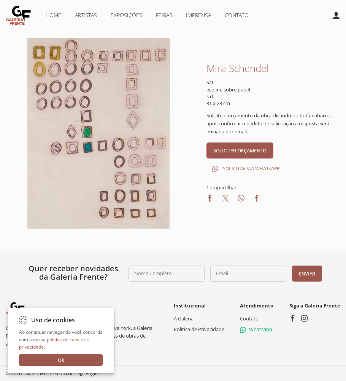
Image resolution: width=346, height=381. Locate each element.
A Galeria (184, 318)
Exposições (126, 15)
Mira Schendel (237, 68)
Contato (237, 15)
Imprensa (198, 15)
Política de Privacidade (199, 329)
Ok (61, 360)
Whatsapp (256, 329)
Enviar (307, 273)
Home (53, 15)
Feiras (164, 15)
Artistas (86, 15)
